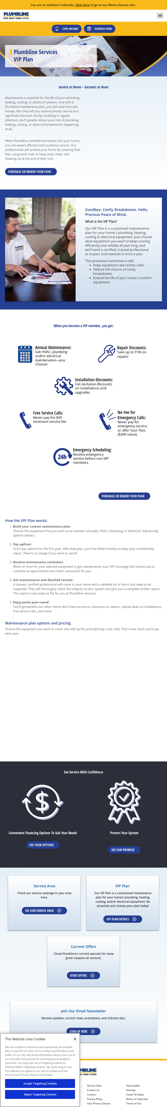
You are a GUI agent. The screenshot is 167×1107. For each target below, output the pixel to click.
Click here (82, 5)
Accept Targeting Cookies (40, 1083)
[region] (40, 1070)
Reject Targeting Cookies (40, 1094)
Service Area (94, 1085)
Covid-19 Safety (135, 1094)
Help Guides (133, 1085)
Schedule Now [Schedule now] (99, 29)
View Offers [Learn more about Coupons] (82, 975)
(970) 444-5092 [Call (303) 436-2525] (66, 29)
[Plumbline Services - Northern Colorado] (16, 16)
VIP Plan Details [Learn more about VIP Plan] (121, 919)
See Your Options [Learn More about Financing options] (41, 845)
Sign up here (82, 1031)
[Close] (75, 1039)
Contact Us (93, 1090)
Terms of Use (133, 1103)
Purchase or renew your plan (29, 171)
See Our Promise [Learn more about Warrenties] (122, 850)
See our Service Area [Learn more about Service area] (43, 910)
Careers (91, 1094)
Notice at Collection (137, 1099)
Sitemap (130, 1090)
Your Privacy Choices (99, 1103)
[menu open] (160, 15)
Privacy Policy (94, 1099)
